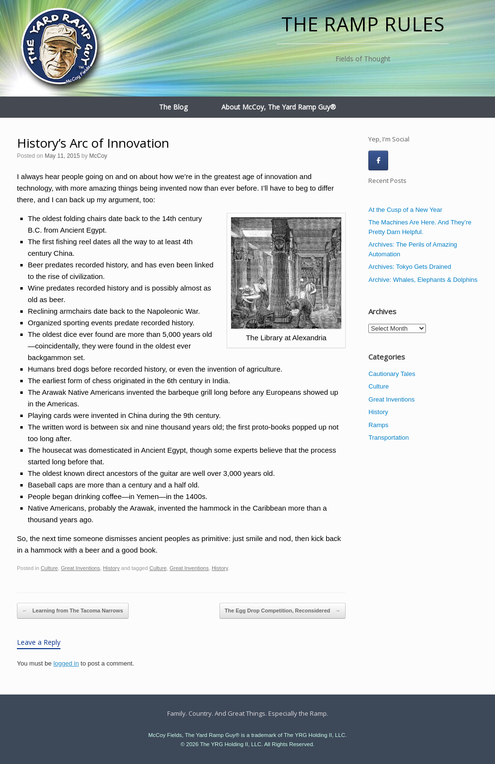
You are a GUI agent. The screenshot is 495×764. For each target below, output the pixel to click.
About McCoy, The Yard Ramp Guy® (278, 106)
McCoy (98, 156)
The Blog (173, 106)
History (111, 568)
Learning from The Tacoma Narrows (72, 611)
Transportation (388, 437)
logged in (66, 663)
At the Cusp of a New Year (405, 209)
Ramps (378, 425)
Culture (49, 568)
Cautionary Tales (391, 373)
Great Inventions (80, 568)
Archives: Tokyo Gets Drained (409, 266)
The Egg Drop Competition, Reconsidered (282, 611)
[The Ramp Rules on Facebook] (378, 160)
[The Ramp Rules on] (400, 160)
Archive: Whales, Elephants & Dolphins (422, 279)
